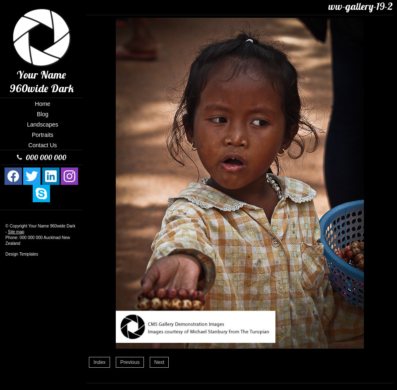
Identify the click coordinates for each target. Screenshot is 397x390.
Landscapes (42, 124)
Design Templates (21, 254)
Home (42, 103)
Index (99, 362)
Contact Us (42, 145)
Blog (42, 114)
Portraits (42, 135)
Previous (130, 362)
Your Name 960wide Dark (52, 226)
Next (159, 362)
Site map (16, 232)
